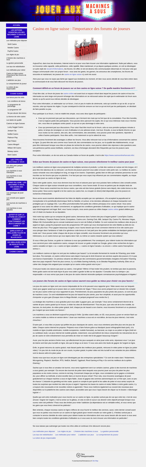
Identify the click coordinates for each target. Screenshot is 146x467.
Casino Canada (17, 252)
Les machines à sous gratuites (14, 209)
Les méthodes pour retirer (65, 435)
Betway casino (13, 151)
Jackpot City (12, 131)
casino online (68, 93)
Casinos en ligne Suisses (15, 123)
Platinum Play (13, 138)
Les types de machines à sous (16, 161)
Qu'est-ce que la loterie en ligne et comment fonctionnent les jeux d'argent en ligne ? (17, 220)
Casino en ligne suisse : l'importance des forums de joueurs (16, 75)
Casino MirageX (13, 144)
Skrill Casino (12, 44)
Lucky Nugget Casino (15, 127)
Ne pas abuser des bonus (17, 113)
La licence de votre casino (16, 117)
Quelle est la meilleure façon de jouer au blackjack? (16, 234)
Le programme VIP (14, 110)
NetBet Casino (13, 134)
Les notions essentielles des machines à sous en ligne (16, 33)
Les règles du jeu (64, 431)
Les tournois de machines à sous (16, 204)
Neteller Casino (13, 48)
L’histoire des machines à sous (86, 431)
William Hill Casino (14, 148)
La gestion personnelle (110, 431)
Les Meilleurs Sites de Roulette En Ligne (16, 244)
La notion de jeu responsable (44, 438)
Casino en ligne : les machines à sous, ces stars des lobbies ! (16, 186)
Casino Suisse (16, 94)
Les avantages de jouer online (15, 193)
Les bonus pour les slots (15, 97)
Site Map (95, 461)
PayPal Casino (13, 51)
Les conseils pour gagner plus (15, 199)
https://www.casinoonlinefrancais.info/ (119, 155)
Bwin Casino (12, 155)
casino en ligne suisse (73, 74)
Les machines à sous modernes (14, 177)
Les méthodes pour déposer (44, 431)
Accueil (16, 25)
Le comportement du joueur (107, 435)
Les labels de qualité (13, 120)
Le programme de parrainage (14, 105)
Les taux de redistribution (43, 435)
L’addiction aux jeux (86, 435)
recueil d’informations (55, 69)
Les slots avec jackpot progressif (14, 166)
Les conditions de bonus (16, 101)
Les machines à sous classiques (14, 171)
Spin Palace (12, 141)
